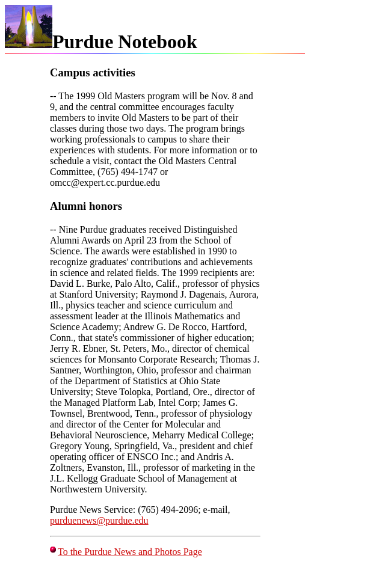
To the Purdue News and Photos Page (130, 552)
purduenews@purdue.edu (99, 520)
